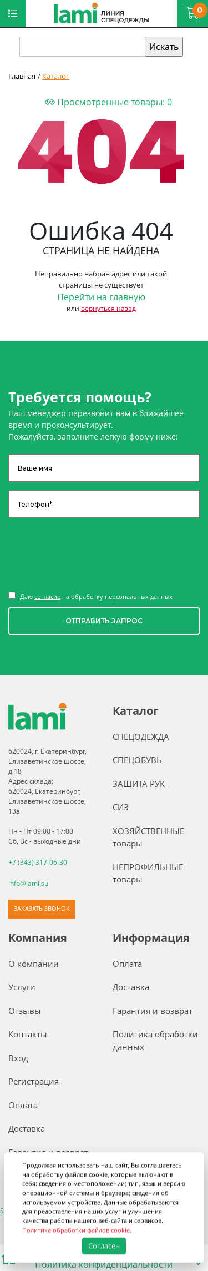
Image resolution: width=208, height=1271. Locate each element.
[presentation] (92, 553)
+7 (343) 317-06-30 (37, 862)
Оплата (23, 1105)
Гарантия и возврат (152, 1010)
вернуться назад (108, 308)
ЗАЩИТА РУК (139, 783)
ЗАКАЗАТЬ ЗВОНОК (42, 908)
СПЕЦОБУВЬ (137, 759)
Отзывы (24, 1010)
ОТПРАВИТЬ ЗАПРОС (104, 621)
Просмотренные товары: (108, 102)
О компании (33, 963)
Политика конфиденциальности (104, 1264)
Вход (18, 1057)
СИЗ (121, 807)
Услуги (21, 986)
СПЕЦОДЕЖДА (141, 736)
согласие (47, 596)
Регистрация (33, 1081)
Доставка (26, 1128)
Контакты (27, 1034)
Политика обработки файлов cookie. (76, 1229)
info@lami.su (28, 883)
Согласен (103, 1245)
